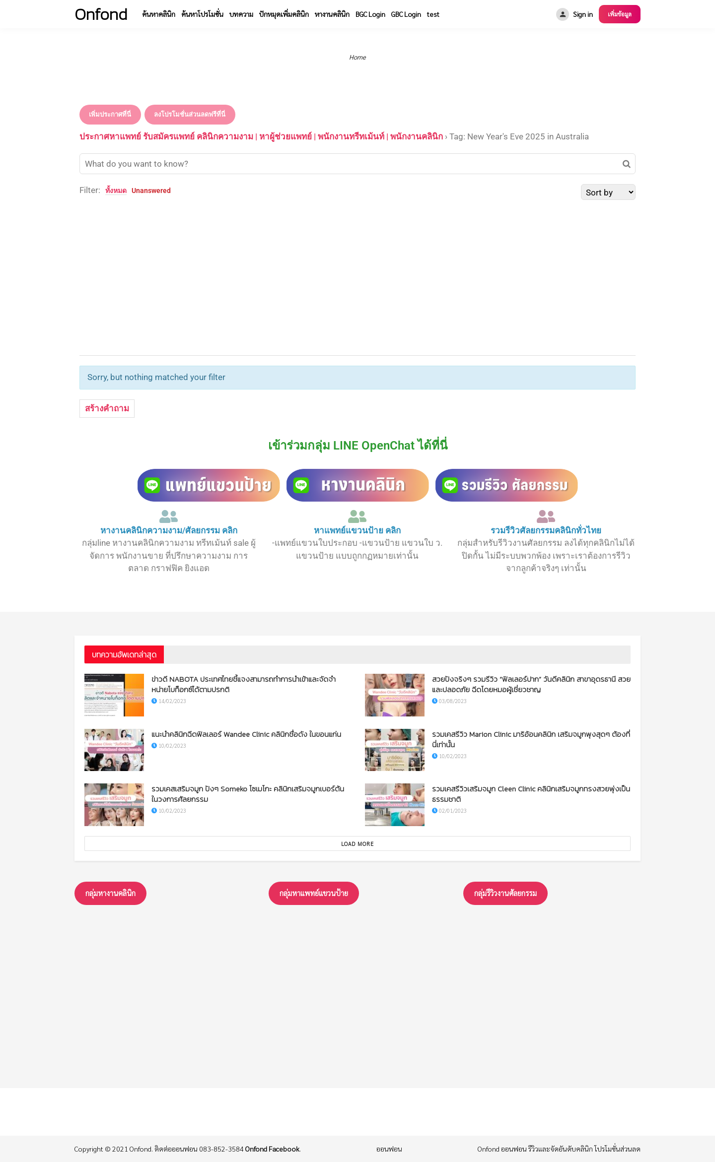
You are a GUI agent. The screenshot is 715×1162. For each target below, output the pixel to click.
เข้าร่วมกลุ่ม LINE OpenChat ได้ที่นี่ (357, 445)
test (433, 13)
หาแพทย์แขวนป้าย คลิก (357, 530)
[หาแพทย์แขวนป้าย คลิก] (357, 516)
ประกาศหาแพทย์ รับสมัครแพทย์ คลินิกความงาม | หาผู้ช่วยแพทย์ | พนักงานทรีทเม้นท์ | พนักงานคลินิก (261, 136)
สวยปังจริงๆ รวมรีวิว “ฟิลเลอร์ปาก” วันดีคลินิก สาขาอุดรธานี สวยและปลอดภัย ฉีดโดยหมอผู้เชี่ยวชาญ (531, 684)
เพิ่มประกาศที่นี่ (110, 114)
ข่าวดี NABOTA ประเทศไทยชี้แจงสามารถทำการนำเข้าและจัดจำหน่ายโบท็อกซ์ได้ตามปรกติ (243, 684)
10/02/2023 (168, 745)
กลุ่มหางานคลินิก (110, 893)
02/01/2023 (449, 810)
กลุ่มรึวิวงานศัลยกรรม (505, 893)
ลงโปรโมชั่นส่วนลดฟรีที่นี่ (189, 114)
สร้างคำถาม (107, 408)
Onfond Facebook (272, 1148)
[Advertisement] (357, 275)
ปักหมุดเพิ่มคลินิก (284, 13)
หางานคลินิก (332, 13)
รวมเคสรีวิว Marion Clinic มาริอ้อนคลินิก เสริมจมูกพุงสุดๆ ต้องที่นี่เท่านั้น (531, 739)
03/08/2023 (449, 701)
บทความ (241, 13)
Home (357, 57)
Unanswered (151, 190)
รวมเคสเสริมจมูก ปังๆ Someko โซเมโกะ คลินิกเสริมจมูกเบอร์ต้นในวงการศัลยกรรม (247, 794)
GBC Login (406, 13)
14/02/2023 (168, 701)
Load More (357, 843)
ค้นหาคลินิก (158, 13)
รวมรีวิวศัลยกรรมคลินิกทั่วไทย (546, 530)
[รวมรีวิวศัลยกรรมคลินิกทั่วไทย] (546, 516)
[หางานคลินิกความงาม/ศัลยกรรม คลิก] (168, 516)
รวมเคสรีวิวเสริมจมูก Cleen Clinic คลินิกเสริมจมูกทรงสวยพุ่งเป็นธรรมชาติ (531, 794)
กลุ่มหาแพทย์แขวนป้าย (314, 893)
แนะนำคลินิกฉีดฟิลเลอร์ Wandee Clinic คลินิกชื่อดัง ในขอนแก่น (246, 734)
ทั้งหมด (116, 190)
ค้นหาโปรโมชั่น (202, 13)
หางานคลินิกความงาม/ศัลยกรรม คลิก (168, 530)
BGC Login (370, 13)
